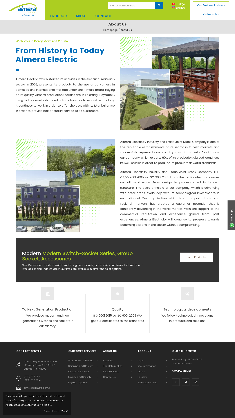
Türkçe (180, 4)
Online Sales (211, 14)
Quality (117, 309)
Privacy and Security (79, 377)
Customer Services (78, 371)
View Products (197, 257)
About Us (108, 360)
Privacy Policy (51, 411)
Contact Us (109, 377)
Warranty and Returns (80, 360)
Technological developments (187, 309)
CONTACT (103, 16)
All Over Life (28, 15)
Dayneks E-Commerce (72, 412)
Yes (65, 411)
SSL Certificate (111, 371)
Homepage (110, 30)
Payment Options (77, 382)
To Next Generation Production (47, 309)
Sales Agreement (147, 382)
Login (141, 360)
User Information (147, 366)
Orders (141, 371)
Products (59, 16)
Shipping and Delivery (80, 366)
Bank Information (112, 366)
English (180, 8)
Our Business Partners (211, 5)
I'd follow (142, 377)
